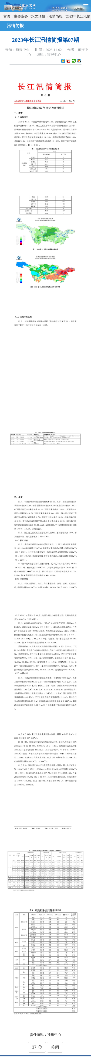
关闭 (55, 1047)
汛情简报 (56, 16)
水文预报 (38, 16)
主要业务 (21, 16)
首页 (6, 16)
